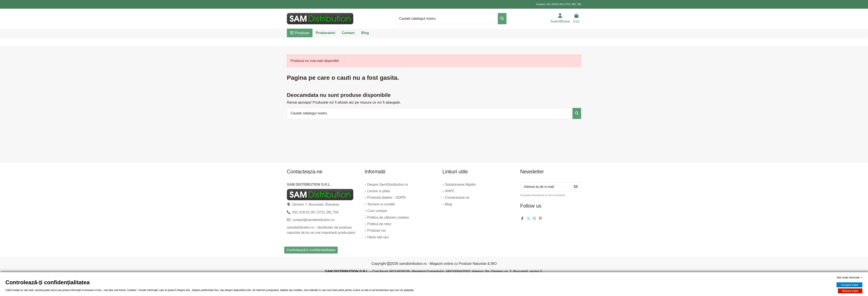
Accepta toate (849, 284)
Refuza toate (850, 291)
